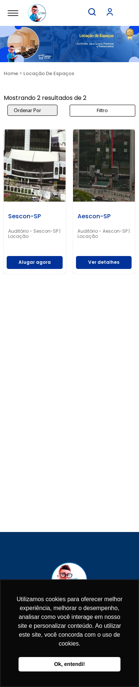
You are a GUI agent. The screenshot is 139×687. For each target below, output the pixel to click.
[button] (92, 12)
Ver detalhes (103, 262)
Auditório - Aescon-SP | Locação (103, 234)
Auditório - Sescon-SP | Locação (34, 234)
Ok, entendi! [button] (69, 664)
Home (11, 73)
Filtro (102, 110)
